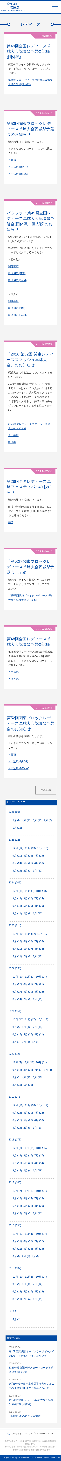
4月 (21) (39, 1034)
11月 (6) (29, 1233)
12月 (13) (18, 891)
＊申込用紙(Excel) (18, 174)
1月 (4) (36, 1042)
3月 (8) (16, 1256)
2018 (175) (15, 1139)
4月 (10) (26, 1077)
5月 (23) (28, 1163)
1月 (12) (17, 827)
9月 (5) (16, 1027)
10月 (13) (41, 891)
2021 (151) (15, 1011)
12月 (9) (17, 1148)
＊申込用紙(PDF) (18, 167)
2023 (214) (15, 925)
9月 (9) (16, 1284)
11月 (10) (28, 1191)
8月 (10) (28, 1112)
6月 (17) (17, 991)
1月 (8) (36, 1256)
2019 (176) (15, 1096)
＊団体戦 (13, 672)
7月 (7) (38, 1070)
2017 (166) (15, 1182)
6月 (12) (17, 1291)
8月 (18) (28, 941)
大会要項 (13, 435)
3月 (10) (37, 1077)
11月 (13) (30, 848)
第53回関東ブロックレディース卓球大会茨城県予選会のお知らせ (30, 128)
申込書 (12, 442)
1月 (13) (37, 913)
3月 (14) (17, 870)
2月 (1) (26, 1042)
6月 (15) (17, 1120)
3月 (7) (16, 1042)
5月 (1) (16, 1319)
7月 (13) (37, 1027)
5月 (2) (16, 1077)
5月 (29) (28, 906)
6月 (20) (17, 948)
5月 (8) (16, 820)
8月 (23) (28, 1070)
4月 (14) (39, 1163)
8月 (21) (28, 984)
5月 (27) (28, 948)
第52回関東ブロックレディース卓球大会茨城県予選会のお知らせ (30, 723)
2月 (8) (48, 820)
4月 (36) (39, 863)
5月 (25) (28, 863)
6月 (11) (17, 1206)
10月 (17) (42, 934)
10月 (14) (42, 1105)
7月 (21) (39, 984)
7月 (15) (39, 1198)
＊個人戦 (13, 678)
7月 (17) (39, 1155)
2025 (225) (15, 839)
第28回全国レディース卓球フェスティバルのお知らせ (29, 486)
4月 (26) (39, 906)
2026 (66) (14, 811)
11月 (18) (30, 1105)
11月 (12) (30, 934)
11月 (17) (30, 1019)
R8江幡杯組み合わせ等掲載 (25, 1416)
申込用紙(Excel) (17, 280)
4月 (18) (39, 1120)
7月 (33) (39, 941)
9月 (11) (17, 1070)
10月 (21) (41, 1191)
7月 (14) (39, 1112)
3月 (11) (37, 820)
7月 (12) (37, 1284)
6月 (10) (17, 1163)
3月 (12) (17, 1213)
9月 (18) (17, 898)
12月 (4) (17, 1062)
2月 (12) (17, 1084)
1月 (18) (37, 1170)
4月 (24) (39, 991)
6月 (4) (48, 1070)
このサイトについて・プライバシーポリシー (32, 1433)
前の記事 (46, 790)
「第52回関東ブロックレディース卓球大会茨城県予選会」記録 (30, 566)
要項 (10, 522)
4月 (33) (39, 948)
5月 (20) (28, 991)
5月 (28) (28, 1206)
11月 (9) (29, 891)
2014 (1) (13, 1311)
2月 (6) (27, 999)
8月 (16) (28, 855)
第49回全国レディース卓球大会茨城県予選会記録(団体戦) (29, 51)
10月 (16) (42, 848)
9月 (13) (17, 941)
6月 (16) (17, 906)
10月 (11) (41, 1062)
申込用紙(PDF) (17, 273)
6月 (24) (17, 863)
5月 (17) (28, 1291)
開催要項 (13, 266)
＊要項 (12, 160)
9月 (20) (17, 855)
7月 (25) (39, 855)
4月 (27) (26, 820)
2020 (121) (15, 1053)
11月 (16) (28, 1148)
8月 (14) (28, 1198)
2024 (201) (15, 882)
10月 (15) (42, 1019)
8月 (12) (26, 1027)
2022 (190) (15, 968)
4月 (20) (39, 1206)
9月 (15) (17, 1112)
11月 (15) (28, 1062)
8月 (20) (28, 898)
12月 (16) (18, 1105)
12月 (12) (18, 848)
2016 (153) (15, 1225)
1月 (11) (37, 999)
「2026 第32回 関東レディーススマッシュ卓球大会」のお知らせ (30, 359)
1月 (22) (37, 870)
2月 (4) (27, 1170)
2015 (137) (15, 1268)
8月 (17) (28, 1155)
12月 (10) (18, 934)
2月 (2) (27, 870)
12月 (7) (17, 1191)
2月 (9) (27, 1127)
